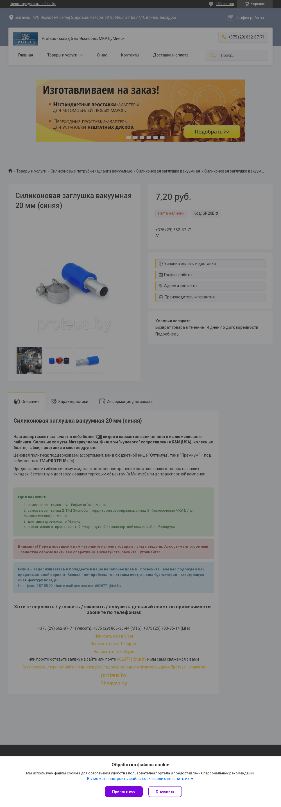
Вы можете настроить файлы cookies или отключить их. (138, 778)
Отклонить (165, 791)
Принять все (123, 791)
